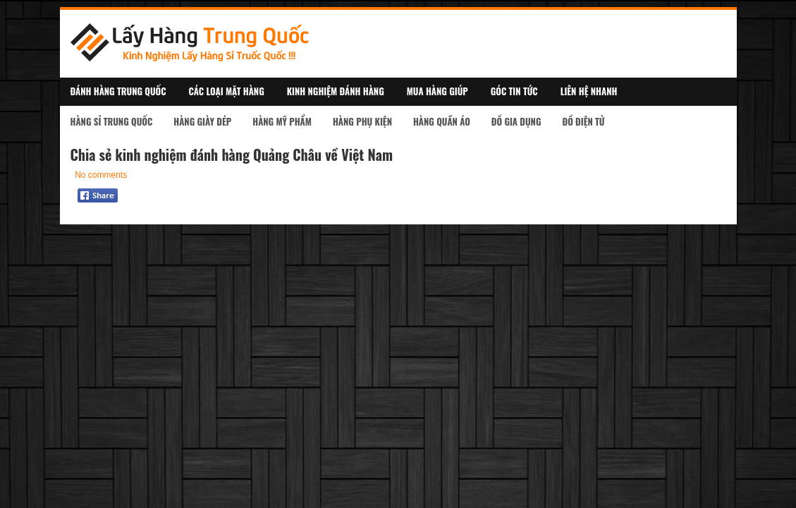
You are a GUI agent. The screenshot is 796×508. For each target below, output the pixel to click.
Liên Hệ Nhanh (589, 91)
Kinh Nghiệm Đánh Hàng (335, 91)
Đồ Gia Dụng (516, 121)
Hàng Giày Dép (202, 121)
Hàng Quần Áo (441, 121)
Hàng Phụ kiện (362, 121)
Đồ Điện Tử (583, 121)
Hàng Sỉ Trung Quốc (112, 121)
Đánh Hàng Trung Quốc (118, 91)
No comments (101, 175)
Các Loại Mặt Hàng (226, 91)
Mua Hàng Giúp (437, 91)
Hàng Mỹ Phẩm (282, 121)
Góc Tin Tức (514, 91)
